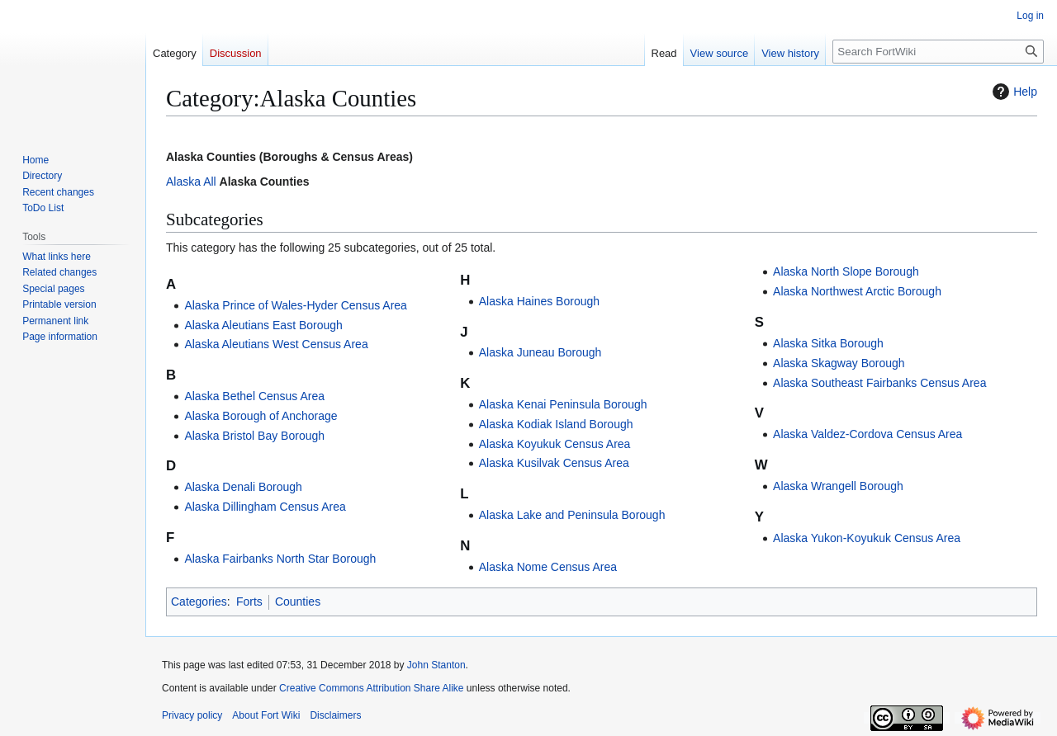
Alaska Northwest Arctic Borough (857, 291)
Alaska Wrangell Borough (838, 486)
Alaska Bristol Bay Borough (254, 435)
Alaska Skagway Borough (839, 363)
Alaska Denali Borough (242, 486)
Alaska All (191, 181)
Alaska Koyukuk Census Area (555, 444)
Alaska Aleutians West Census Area (275, 344)
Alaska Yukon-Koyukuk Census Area (866, 538)
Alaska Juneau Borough (540, 352)
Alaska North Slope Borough (846, 271)
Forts (249, 601)
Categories (199, 601)
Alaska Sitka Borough (828, 343)
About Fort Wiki (266, 715)
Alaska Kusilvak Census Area (554, 462)
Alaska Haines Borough (539, 301)
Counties (297, 601)
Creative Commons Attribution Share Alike (371, 688)
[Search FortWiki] (938, 52)
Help (1012, 91)
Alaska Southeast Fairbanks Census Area (879, 382)
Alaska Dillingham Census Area (264, 506)
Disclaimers (335, 715)
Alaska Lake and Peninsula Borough (572, 514)
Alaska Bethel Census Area (254, 396)
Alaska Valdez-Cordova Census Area (867, 434)
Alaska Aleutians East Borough (263, 325)
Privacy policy (192, 715)
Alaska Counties (265, 181)
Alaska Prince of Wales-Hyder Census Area (295, 305)
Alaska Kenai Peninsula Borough (563, 404)
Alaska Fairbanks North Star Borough (280, 558)
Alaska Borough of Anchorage (260, 415)
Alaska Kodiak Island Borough (556, 424)
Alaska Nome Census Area (548, 566)
